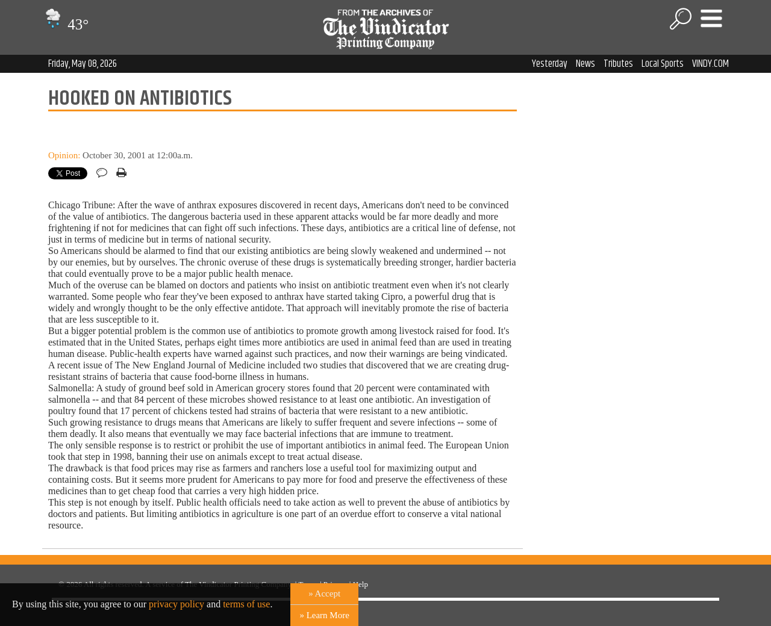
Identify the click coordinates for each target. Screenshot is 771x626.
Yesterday (549, 64)
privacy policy (176, 604)
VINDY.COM (710, 64)
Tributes (618, 64)
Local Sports (662, 64)
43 (65, 24)
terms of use (246, 604)
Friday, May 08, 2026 (82, 64)
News (585, 64)
